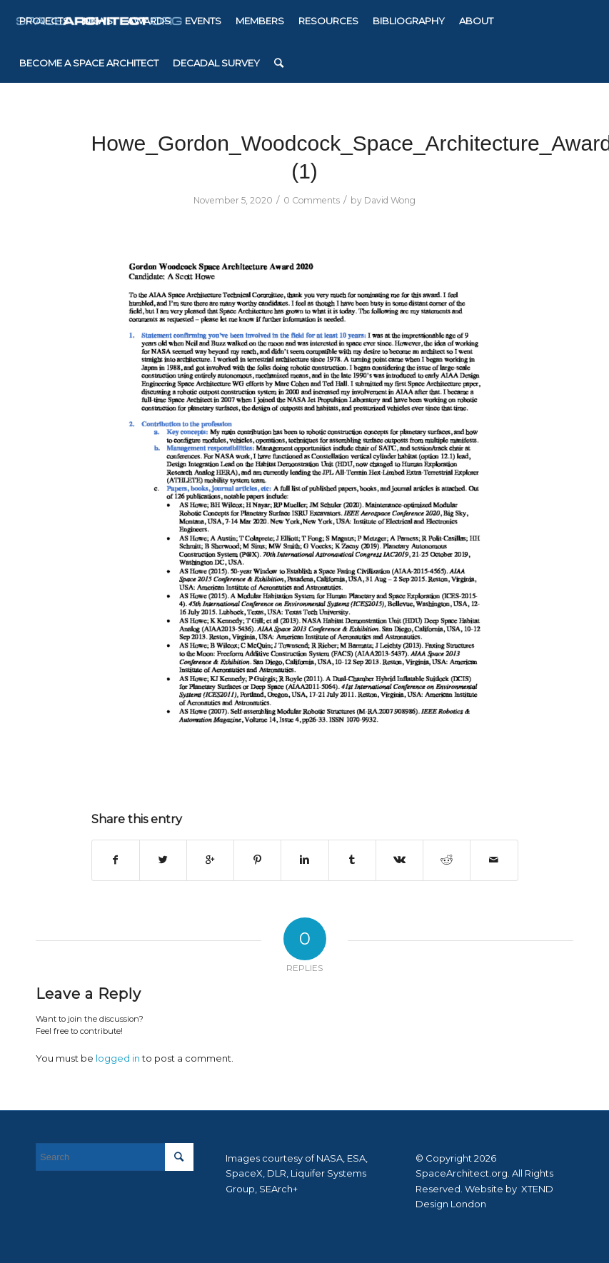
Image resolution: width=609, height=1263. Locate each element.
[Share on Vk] (399, 860)
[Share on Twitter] (163, 860)
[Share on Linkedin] (304, 860)
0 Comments (311, 200)
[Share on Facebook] (115, 860)
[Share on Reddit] (446, 860)
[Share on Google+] (210, 860)
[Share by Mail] (493, 860)
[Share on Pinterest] (257, 860)
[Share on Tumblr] (352, 860)
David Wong (390, 200)
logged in (118, 1058)
